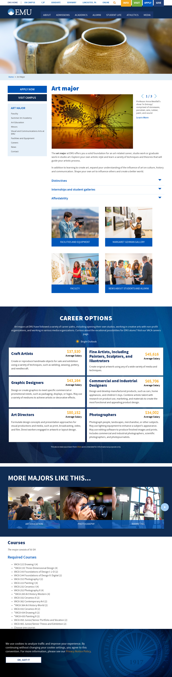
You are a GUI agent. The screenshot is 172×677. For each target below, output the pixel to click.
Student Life (113, 15)
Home (11, 77)
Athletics (132, 15)
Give (158, 3)
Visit (137, 3)
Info (126, 3)
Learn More (142, 118)
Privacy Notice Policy (78, 651)
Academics (81, 15)
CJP (43, 3)
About (47, 15)
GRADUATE (56, 3)
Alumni (97, 15)
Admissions (63, 15)
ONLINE (106, 3)
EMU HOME (13, 3)
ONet (79, 447)
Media (147, 15)
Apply (147, 3)
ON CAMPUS (29, 3)
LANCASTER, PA (89, 3)
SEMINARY (71, 3)
